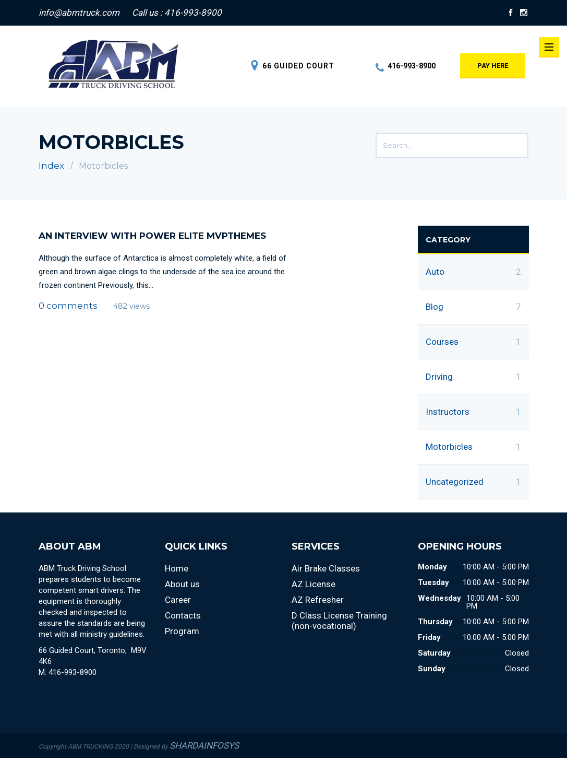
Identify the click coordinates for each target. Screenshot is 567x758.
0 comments (68, 305)
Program (182, 631)
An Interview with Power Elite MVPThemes (152, 235)
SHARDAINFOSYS (204, 745)
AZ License (313, 584)
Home (176, 568)
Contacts (183, 615)
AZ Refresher (318, 599)
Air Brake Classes (326, 568)
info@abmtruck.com (79, 12)
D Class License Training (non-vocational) (339, 620)
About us (182, 584)
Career (178, 599)
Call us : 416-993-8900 (177, 12)
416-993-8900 (406, 66)
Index (51, 165)
